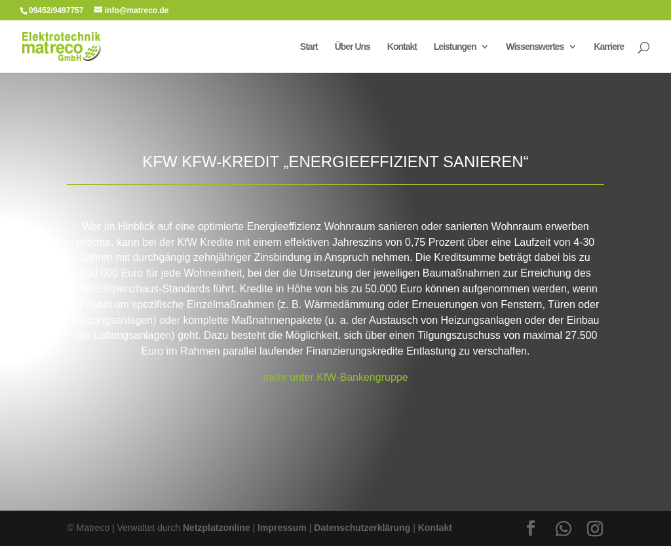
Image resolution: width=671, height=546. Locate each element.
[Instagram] (595, 529)
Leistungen (455, 47)
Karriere (609, 47)
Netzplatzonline (216, 527)
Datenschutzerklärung (362, 527)
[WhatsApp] (563, 529)
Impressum (282, 527)
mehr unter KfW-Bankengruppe (335, 377)
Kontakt (402, 47)
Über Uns (352, 47)
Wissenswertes (535, 47)
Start (309, 47)
